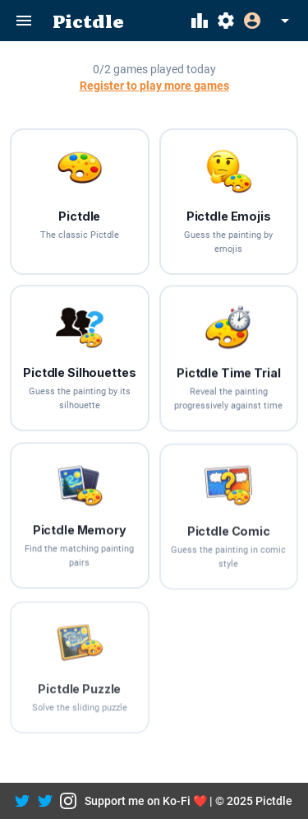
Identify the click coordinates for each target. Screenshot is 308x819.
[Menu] (24, 21)
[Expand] (268, 20)
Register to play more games (154, 86)
